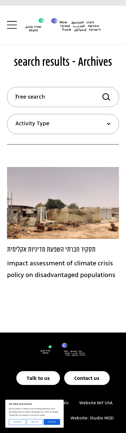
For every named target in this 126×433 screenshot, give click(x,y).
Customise (17, 422)
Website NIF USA (96, 403)
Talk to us (38, 378)
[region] (34, 414)
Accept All (52, 422)
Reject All (34, 422)
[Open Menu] (12, 25)
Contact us (86, 378)
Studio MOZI (102, 418)
